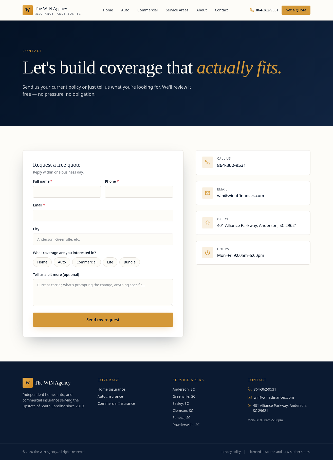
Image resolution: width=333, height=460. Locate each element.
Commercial (147, 10)
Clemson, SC (183, 410)
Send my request (103, 319)
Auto (125, 10)
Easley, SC (181, 403)
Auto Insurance (110, 396)
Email (39, 205)
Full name (42, 181)
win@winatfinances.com (240, 195)
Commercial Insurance (116, 403)
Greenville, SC (184, 396)
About (201, 10)
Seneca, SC (182, 417)
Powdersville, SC (186, 424)
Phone (112, 181)
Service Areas (177, 10)
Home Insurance (111, 389)
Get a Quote (296, 10)
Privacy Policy (231, 452)
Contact (221, 10)
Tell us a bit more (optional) (56, 274)
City (36, 228)
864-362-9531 (264, 10)
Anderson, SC (184, 389)
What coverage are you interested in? (64, 252)
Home (108, 10)
